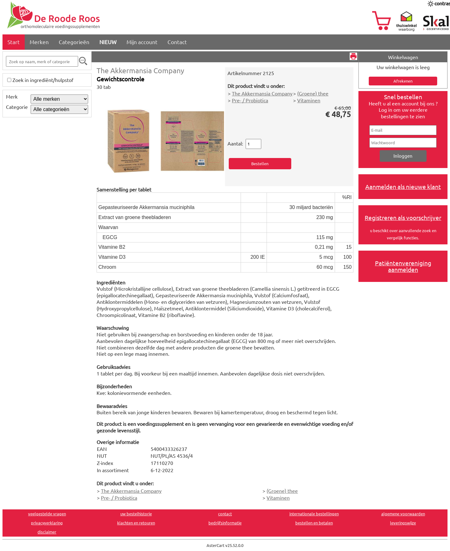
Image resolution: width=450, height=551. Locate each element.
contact (225, 513)
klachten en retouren (136, 522)
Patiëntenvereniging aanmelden (403, 266)
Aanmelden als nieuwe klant (403, 186)
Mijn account (142, 41)
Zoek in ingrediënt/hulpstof (42, 80)
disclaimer (47, 531)
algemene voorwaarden (403, 513)
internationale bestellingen (314, 513)
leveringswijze (403, 522)
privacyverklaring (47, 522)
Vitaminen (308, 100)
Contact (177, 41)
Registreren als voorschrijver (403, 217)
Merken (39, 41)
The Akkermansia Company (140, 70)
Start (14, 41)
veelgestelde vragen (47, 513)
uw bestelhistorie (136, 513)
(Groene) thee (312, 93)
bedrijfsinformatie (225, 522)
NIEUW (108, 41)
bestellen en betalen (314, 522)
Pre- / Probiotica (250, 100)
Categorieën (74, 41)
